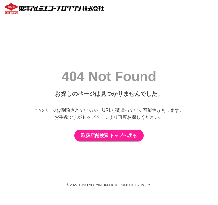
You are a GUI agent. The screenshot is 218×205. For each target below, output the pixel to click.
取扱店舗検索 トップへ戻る (109, 135)
